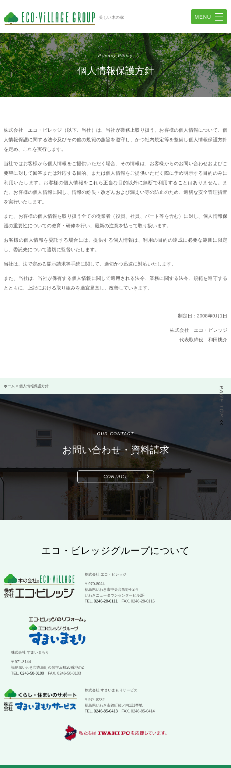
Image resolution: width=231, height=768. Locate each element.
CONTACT (115, 476)
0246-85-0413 (106, 677)
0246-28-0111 (106, 601)
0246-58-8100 (106, 639)
